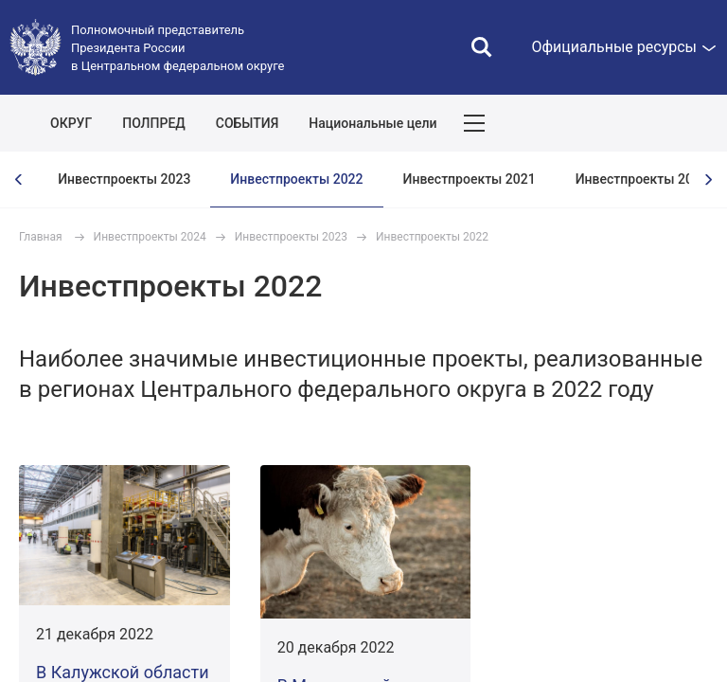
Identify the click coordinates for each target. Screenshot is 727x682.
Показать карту (656, 123)
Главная (40, 236)
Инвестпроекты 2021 (469, 179)
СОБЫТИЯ (247, 123)
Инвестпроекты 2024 (150, 236)
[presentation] (19, 179)
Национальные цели (372, 123)
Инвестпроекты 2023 (124, 179)
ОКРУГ (71, 123)
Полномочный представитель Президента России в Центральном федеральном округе (177, 48)
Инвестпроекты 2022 (296, 179)
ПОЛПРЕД (154, 123)
